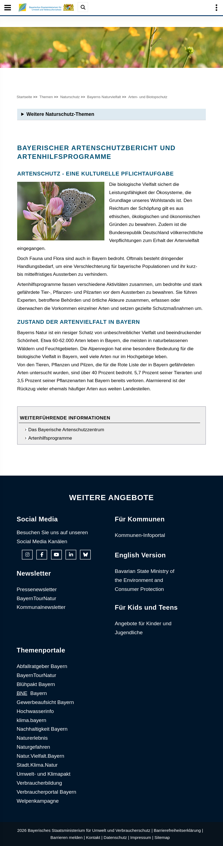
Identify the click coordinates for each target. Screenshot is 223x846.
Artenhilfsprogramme (50, 438)
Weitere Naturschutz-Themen (60, 114)
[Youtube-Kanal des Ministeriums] (56, 555)
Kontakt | (94, 837)
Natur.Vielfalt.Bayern (40, 756)
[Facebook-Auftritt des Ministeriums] (41, 555)
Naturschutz (70, 97)
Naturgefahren (33, 747)
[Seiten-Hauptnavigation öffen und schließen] (7, 7)
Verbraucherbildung (39, 783)
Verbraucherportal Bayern (46, 792)
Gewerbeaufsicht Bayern (45, 702)
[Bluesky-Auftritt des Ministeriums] (85, 555)
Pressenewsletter (37, 589)
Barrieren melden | (67, 837)
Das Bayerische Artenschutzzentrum (66, 429)
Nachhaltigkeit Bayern (42, 729)
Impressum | (141, 837)
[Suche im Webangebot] (83, 7)
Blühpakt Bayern (36, 684)
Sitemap (162, 837)
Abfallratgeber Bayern (42, 666)
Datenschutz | (116, 837)
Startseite (24, 97)
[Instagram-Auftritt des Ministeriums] (27, 555)
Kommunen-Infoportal (140, 535)
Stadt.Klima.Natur (37, 765)
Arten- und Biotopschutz (147, 97)
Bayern (32, 693)
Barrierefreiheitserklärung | (178, 830)
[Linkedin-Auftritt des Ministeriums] (70, 555)
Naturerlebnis (32, 738)
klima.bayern (31, 720)
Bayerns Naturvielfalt (104, 97)
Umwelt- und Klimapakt (43, 774)
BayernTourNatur (36, 598)
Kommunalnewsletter (41, 607)
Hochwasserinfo (35, 711)
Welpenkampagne (38, 801)
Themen (46, 97)
